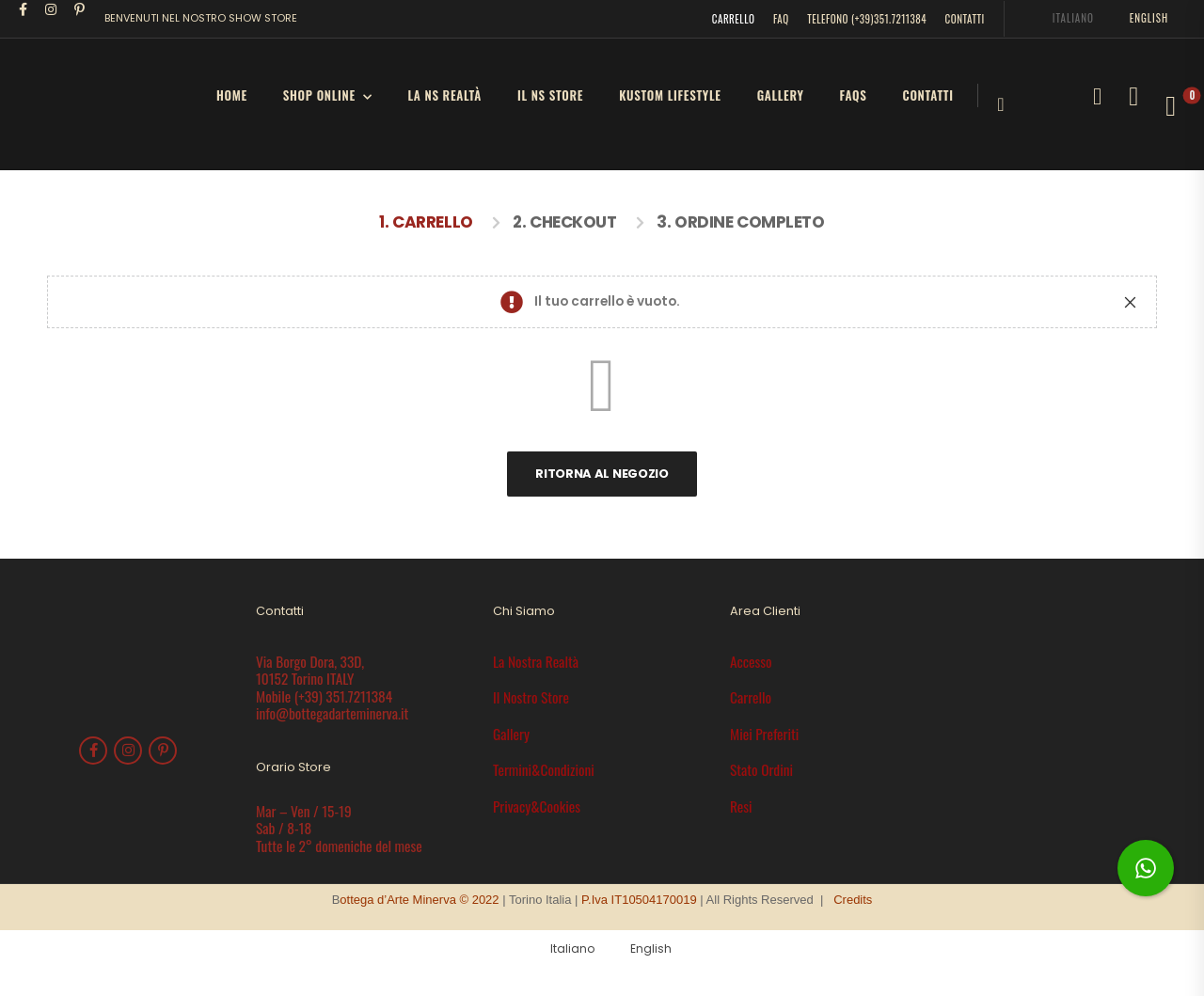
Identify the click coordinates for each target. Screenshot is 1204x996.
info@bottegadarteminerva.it (332, 713)
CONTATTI (965, 18)
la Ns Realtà (445, 95)
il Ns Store (550, 95)
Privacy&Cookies (536, 806)
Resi (741, 806)
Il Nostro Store (531, 697)
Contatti (928, 95)
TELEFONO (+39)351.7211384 (867, 18)
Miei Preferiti (764, 733)
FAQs (853, 95)
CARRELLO (733, 18)
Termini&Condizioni (543, 769)
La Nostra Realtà (535, 661)
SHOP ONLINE (319, 95)
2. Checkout (564, 222)
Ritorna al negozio (601, 473)
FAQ (781, 18)
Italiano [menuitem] (1073, 17)
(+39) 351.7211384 (343, 696)
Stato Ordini (761, 769)
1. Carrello (425, 222)
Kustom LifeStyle (670, 95)
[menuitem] (1064, 19)
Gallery (780, 95)
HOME (231, 95)
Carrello (750, 697)
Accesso (751, 661)
